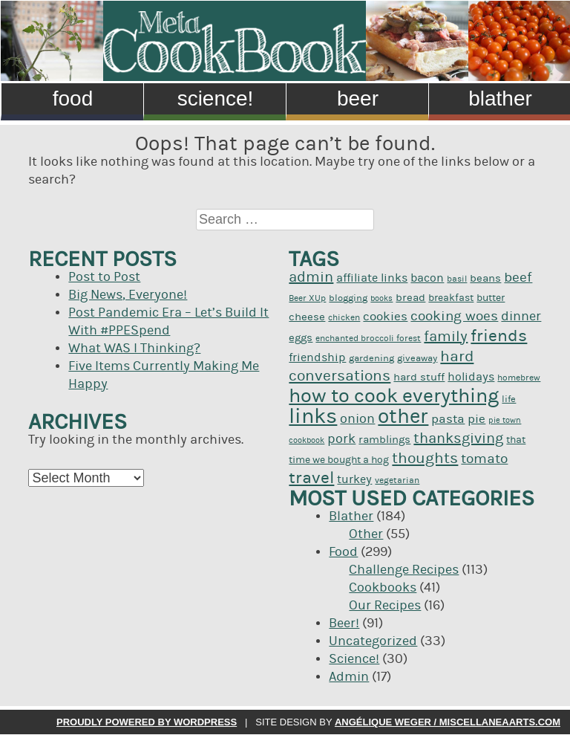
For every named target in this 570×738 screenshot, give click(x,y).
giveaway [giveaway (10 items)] (417, 358)
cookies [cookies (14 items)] (385, 316)
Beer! (344, 623)
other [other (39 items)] (403, 416)
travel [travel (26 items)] (311, 478)
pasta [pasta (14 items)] (448, 419)
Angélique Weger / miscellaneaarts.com (447, 722)
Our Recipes (385, 605)
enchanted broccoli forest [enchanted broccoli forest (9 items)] (368, 338)
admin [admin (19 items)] (311, 277)
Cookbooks (382, 587)
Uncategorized (373, 641)
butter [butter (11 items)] (490, 298)
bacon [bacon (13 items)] (427, 278)
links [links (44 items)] (313, 416)
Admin (349, 677)
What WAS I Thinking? (134, 348)
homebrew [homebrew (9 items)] (518, 378)
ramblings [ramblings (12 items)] (384, 439)
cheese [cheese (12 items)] (307, 317)
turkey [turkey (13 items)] (354, 479)
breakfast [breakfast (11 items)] (451, 298)
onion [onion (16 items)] (357, 419)
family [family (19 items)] (446, 336)
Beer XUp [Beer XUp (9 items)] (307, 298)
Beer (358, 98)
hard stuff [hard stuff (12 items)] (419, 377)
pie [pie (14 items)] (476, 419)
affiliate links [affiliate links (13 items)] (371, 278)
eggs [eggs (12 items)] (300, 337)
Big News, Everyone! (127, 295)
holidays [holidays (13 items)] (471, 376)
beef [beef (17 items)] (518, 277)
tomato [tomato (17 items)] (484, 459)
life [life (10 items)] (509, 399)
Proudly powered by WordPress (146, 722)
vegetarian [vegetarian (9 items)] (397, 480)
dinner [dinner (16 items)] (521, 316)
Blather (351, 516)
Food (73, 98)
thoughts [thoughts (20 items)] (425, 458)
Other (366, 534)
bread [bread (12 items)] (410, 297)
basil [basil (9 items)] (457, 279)
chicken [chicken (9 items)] (344, 318)
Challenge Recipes (404, 570)
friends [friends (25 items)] (499, 336)
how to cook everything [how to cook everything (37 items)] (394, 395)
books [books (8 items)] (381, 298)
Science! (215, 98)
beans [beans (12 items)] (485, 278)
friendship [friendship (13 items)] (317, 357)
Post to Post (104, 277)
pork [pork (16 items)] (341, 439)
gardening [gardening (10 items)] (371, 358)
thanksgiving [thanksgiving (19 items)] (458, 438)
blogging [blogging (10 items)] (348, 298)
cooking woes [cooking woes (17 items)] (454, 316)
